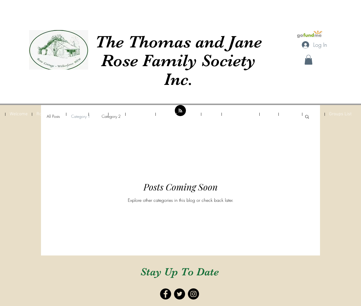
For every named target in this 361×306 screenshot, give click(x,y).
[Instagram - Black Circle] (193, 293)
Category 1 (80, 116)
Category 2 (111, 116)
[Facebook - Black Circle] (165, 293)
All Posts (53, 116)
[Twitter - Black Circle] (179, 293)
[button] (308, 60)
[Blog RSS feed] (180, 111)
